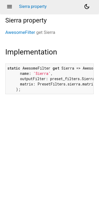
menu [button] (9, 6)
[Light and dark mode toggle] (87, 6)
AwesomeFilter (20, 32)
